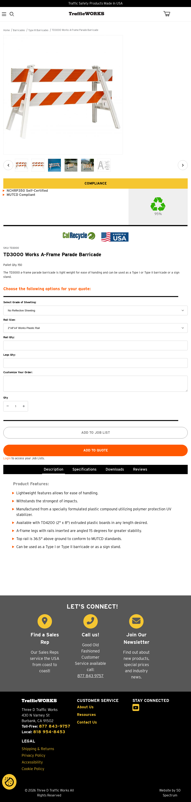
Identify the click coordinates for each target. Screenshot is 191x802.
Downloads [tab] (115, 469)
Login (7, 458)
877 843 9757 (90, 675)
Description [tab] (53, 469)
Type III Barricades (38, 30)
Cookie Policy (33, 769)
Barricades (19, 30)
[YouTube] (135, 707)
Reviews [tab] (140, 469)
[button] (21, 165)
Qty (5, 397)
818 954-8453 (49, 731)
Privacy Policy (33, 755)
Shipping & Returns (38, 749)
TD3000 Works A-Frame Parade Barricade (75, 30)
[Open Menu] (4, 14)
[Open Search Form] (12, 14)
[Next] (183, 165)
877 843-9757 (54, 726)
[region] (95, 165)
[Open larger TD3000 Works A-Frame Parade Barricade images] (95, 94)
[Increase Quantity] (24, 406)
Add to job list (95, 433)
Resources (86, 715)
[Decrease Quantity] (8, 406)
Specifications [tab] (84, 469)
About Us (85, 707)
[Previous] (8, 165)
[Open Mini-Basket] (169, 14)
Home (6, 30)
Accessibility (32, 762)
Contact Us (87, 722)
